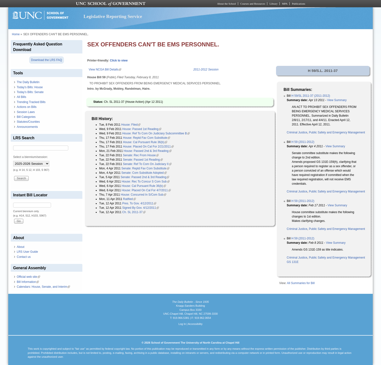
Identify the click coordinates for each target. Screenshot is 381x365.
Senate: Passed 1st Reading (143, 159)
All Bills (21, 97)
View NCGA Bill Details (105, 69)
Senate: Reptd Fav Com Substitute (145, 168)
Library (273, 3)
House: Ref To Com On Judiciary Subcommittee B (156, 133)
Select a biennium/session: (30, 157)
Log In (182, 323)
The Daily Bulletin (28, 82)
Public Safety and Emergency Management (337, 132)
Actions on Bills (26, 107)
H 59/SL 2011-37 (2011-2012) (310, 95)
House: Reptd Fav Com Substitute (146, 137)
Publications (298, 3)
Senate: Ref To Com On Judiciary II (147, 164)
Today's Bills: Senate (30, 92)
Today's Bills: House (30, 87)
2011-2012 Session (205, 69)
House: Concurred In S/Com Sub (143, 194)
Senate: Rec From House (141, 155)
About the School (226, 3)
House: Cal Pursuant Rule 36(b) (145, 142)
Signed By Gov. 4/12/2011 (140, 207)
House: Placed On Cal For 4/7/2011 (146, 190)
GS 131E (293, 262)
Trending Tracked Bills (31, 102)
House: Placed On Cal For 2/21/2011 (148, 146)
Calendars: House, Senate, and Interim (43, 286)
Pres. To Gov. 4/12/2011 (139, 203)
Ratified (129, 199)
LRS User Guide (27, 251)
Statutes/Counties (28, 121)
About (20, 247)
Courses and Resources (252, 3)
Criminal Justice (297, 132)
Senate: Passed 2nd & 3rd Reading (145, 177)
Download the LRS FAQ (46, 60)
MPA (284, 3)
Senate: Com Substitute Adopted (143, 172)
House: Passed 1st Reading (141, 129)
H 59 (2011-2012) (302, 142)
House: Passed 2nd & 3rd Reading (148, 151)
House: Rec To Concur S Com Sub (146, 181)
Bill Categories (26, 117)
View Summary (336, 100)
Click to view (119, 60)
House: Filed (130, 124)
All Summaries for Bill (301, 283)
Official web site (28, 276)
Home (16, 34)
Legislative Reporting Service (113, 16)
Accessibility (195, 323)
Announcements (27, 127)
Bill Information (28, 282)
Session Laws (26, 112)
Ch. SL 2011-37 (134, 212)
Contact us (24, 257)
